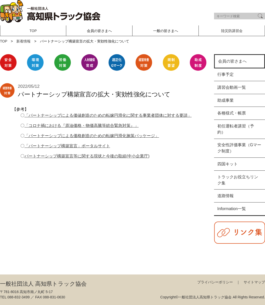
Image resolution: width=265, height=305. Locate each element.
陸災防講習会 (232, 31)
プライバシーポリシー (215, 282)
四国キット (227, 164)
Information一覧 (231, 209)
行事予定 (225, 74)
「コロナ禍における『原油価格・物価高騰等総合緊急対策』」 (81, 125)
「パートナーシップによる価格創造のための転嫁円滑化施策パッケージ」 (91, 136)
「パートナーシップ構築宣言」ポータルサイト (67, 146)
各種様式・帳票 (231, 113)
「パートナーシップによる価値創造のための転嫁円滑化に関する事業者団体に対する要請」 (108, 115)
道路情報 (225, 196)
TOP (33, 31)
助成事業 (225, 100)
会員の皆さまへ (232, 61)
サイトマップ (254, 282)
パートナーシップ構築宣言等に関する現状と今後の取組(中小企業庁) (87, 156)
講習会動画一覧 (231, 87)
